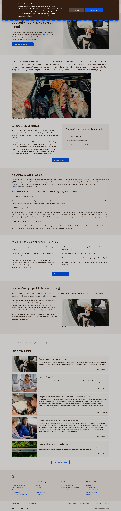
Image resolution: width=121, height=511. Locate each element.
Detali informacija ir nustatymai (25, 16)
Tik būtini (76, 10)
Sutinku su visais (94, 10)
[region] (60, 10)
